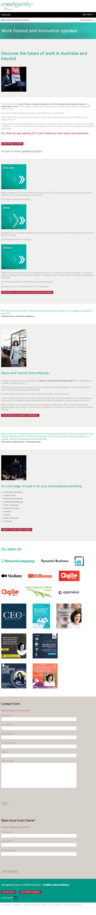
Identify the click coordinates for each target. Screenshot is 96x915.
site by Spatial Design (73, 905)
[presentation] (20, 795)
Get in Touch (8, 892)
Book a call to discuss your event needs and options (27, 292)
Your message (7, 761)
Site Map (58, 905)
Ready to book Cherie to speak (17, 530)
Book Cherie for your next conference (20, 415)
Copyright (16, 905)
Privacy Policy (47, 905)
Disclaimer (5, 905)
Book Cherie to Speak (12, 144)
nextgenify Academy (30, 892)
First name (6, 715)
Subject (4, 752)
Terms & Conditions (31, 905)
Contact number (9, 743)
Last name (6, 724)
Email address (8, 734)
